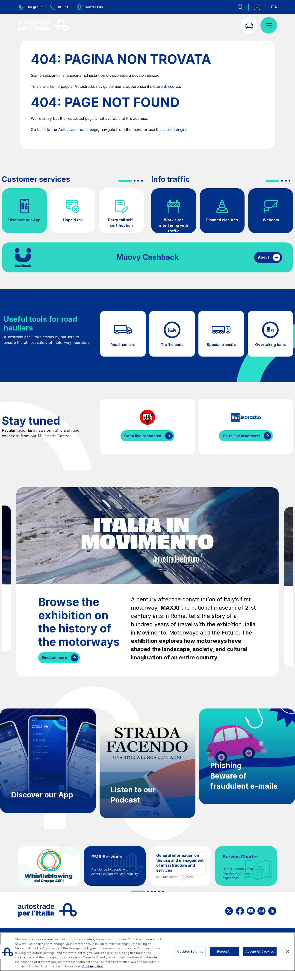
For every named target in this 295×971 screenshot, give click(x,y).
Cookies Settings (190, 951)
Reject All (224, 951)
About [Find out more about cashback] (263, 257)
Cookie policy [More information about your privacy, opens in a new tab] (92, 966)
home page (59, 86)
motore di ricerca (165, 86)
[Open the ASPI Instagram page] (261, 910)
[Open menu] (268, 25)
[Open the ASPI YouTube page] (251, 910)
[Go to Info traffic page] (249, 25)
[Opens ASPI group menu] (32, 7)
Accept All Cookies (259, 951)
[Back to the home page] (43, 25)
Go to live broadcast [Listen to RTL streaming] (143, 436)
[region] (147, 952)
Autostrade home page (78, 129)
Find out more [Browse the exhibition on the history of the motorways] (54, 657)
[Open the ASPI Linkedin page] (272, 910)
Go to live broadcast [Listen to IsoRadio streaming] (241, 436)
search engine (175, 129)
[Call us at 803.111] (59, 7)
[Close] (288, 951)
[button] (125, 181)
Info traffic (170, 179)
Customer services (36, 179)
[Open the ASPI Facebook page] (240, 910)
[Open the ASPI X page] (229, 910)
